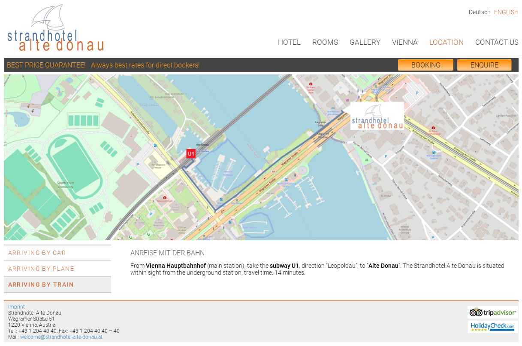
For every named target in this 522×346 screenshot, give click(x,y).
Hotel (289, 42)
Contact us (497, 42)
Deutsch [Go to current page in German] (480, 12)
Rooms (325, 42)
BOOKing (426, 65)
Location (446, 42)
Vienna (405, 42)
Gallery (365, 42)
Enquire (484, 65)
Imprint (16, 307)
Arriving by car (37, 253)
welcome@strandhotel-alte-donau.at (61, 337)
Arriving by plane (41, 269)
